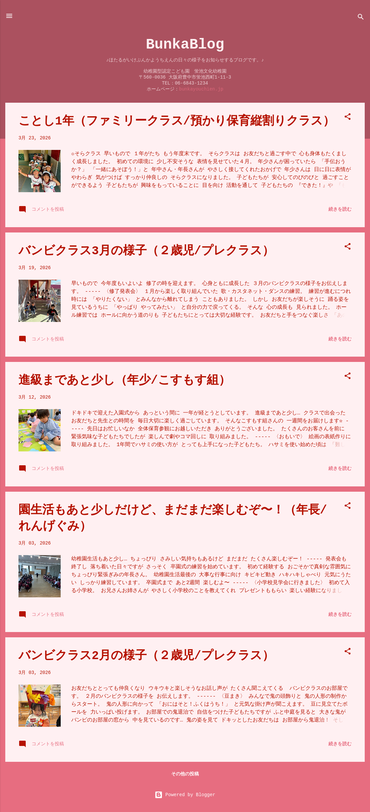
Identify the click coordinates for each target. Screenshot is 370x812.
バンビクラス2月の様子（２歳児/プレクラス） (146, 656)
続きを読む (340, 209)
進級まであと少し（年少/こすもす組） (124, 380)
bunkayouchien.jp (201, 89)
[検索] (361, 18)
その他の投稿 (185, 774)
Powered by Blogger (185, 794)
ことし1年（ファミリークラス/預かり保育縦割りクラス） (176, 121)
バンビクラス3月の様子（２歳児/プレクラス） (146, 251)
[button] (348, 118)
